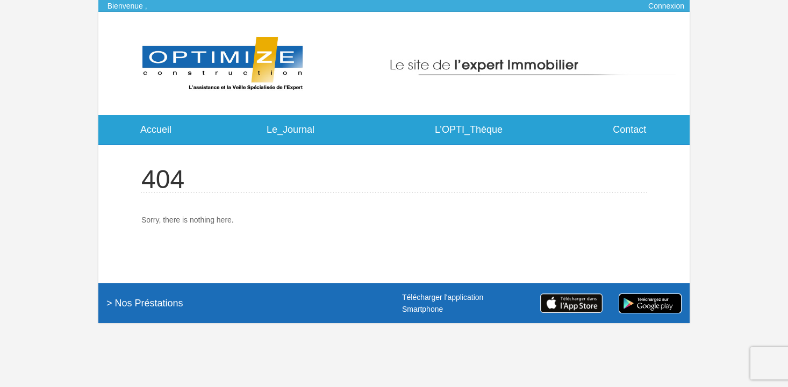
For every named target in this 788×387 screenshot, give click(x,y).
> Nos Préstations (144, 303)
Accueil (155, 129)
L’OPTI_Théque (469, 129)
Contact (629, 129)
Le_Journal (290, 129)
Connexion (666, 6)
